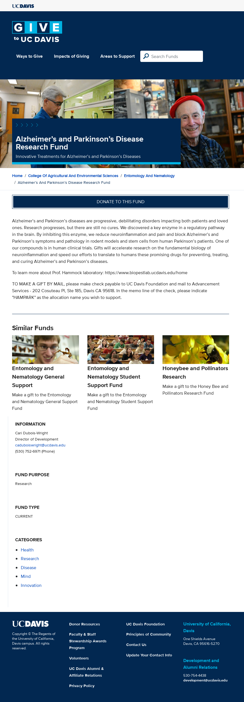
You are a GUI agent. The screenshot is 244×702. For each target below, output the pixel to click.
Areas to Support (117, 56)
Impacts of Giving (71, 56)
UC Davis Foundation (145, 624)
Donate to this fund (120, 201)
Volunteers (79, 658)
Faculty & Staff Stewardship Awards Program (88, 640)
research (30, 558)
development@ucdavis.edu (205, 680)
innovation (31, 585)
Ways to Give (29, 56)
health (27, 550)
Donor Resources (84, 624)
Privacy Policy (81, 685)
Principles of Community (148, 634)
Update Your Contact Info (149, 655)
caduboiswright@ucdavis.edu (40, 445)
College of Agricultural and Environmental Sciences (73, 175)
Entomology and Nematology (149, 175)
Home (17, 175)
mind (26, 576)
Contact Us (136, 644)
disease (28, 567)
